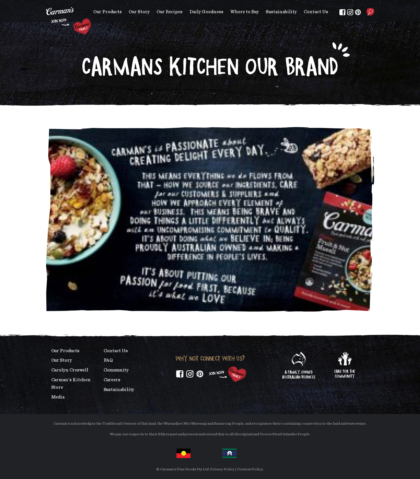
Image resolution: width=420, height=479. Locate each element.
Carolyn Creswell (70, 370)
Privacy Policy (222, 469)
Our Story (139, 11)
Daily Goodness (206, 11)
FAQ (108, 360)
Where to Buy (244, 11)
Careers (112, 380)
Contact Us (316, 11)
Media (58, 397)
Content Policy (250, 469)
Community (116, 370)
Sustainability (281, 11)
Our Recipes (170, 11)
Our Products (107, 11)
